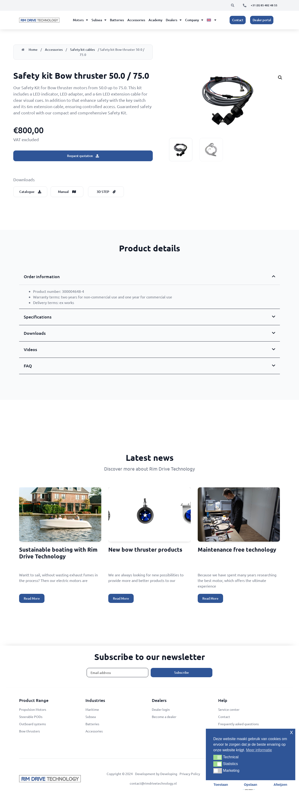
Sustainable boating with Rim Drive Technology (58, 553)
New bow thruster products (145, 549)
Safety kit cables (82, 49)
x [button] (291, 732)
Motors (80, 20)
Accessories (136, 20)
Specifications (37, 316)
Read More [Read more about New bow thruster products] (121, 598)
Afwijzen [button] (280, 784)
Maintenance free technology (237, 549)
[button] (233, 5)
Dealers (174, 20)
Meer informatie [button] (259, 750)
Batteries (117, 20)
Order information (42, 276)
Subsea (99, 20)
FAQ (28, 365)
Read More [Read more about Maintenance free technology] (210, 598)
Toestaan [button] (221, 784)
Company (194, 20)
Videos (30, 349)
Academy (155, 20)
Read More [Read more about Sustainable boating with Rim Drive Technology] (32, 598)
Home (33, 49)
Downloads (35, 333)
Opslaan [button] (250, 784)
